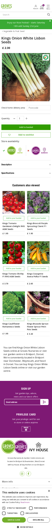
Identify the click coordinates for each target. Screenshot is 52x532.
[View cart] (42, 7)
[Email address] (26, 402)
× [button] (49, 491)
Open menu (49, 7)
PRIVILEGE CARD (26, 414)
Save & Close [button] (14, 520)
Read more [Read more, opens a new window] (25, 502)
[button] (26, 527)
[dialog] (26, 510)
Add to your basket (13, 218)
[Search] (21, 14)
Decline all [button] (38, 520)
